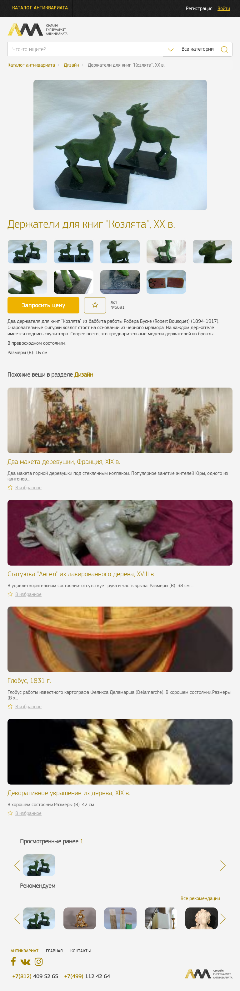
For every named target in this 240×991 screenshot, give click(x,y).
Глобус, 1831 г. (29, 680)
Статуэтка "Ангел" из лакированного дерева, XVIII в (81, 573)
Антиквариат (24, 950)
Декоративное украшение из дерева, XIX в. (69, 792)
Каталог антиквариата (40, 7)
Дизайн (83, 374)
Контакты (80, 950)
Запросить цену (43, 305)
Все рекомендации (200, 898)
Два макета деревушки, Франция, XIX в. (64, 461)
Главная (54, 950)
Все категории (198, 49)
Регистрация (199, 8)
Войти (224, 8)
